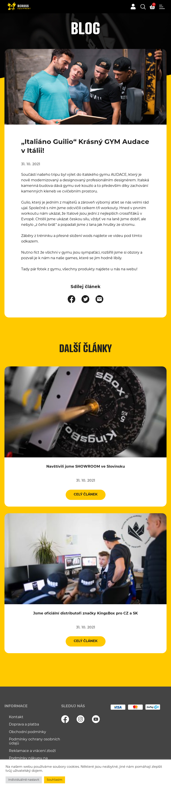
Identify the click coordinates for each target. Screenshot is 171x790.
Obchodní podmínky (27, 732)
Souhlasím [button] (54, 779)
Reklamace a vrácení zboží (32, 751)
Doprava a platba (24, 724)
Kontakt (16, 717)
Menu (162, 7)
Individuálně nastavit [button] (23, 779)
